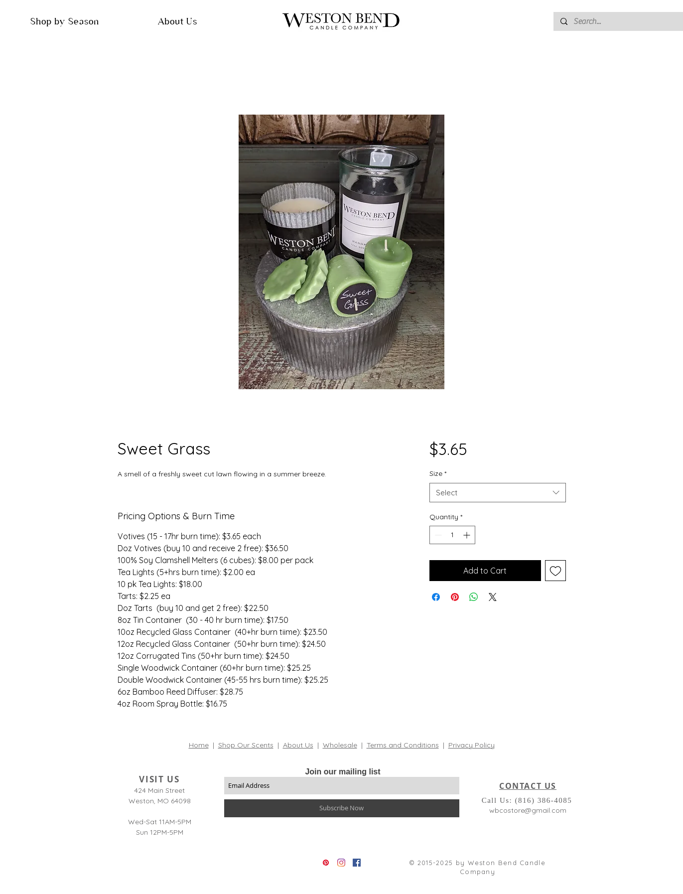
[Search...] (622, 21)
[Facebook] (357, 863)
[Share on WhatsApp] (474, 597)
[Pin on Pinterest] (455, 597)
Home (199, 745)
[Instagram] (341, 863)
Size (437, 473)
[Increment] (467, 535)
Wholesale (340, 745)
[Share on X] (493, 597)
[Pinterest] (326, 863)
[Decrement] (437, 535)
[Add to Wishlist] (555, 570)
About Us (298, 745)
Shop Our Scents (245, 745)
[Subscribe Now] (341, 808)
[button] (65, 21)
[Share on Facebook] (436, 597)
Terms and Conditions (403, 745)
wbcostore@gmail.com (527, 810)
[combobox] (497, 492)
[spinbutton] (452, 535)
